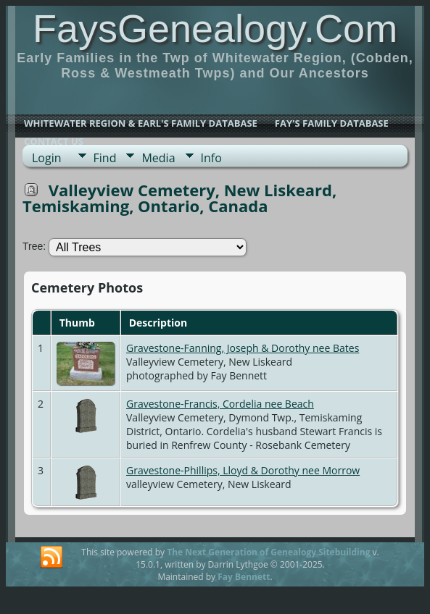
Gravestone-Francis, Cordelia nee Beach (220, 404)
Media (158, 158)
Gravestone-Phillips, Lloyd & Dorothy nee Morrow (243, 470)
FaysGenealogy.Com (215, 28)
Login (47, 158)
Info (211, 158)
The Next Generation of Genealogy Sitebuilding (268, 552)
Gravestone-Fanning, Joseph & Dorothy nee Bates (242, 348)
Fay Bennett (244, 577)
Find (105, 158)
